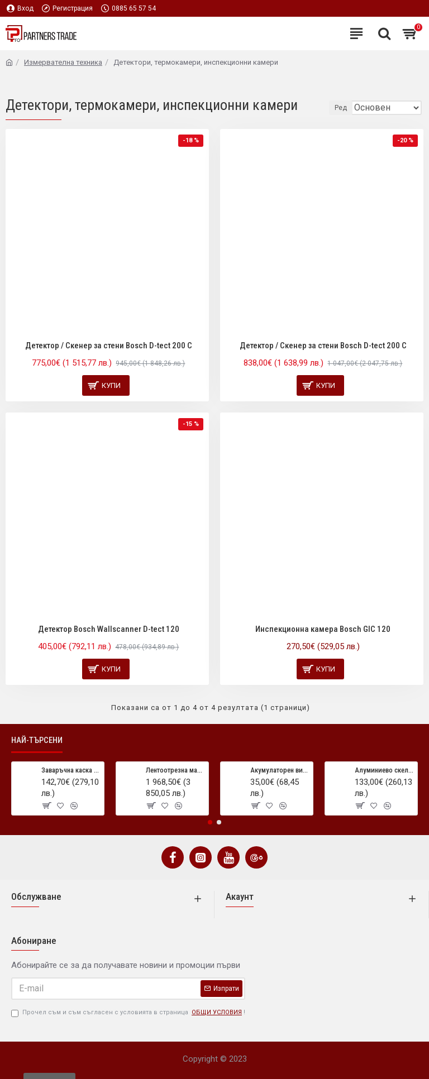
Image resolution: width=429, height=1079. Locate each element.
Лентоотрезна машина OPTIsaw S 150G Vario (175, 770)
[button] (210, 822)
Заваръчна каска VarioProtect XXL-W (70, 770)
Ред (341, 108)
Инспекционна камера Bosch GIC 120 (322, 629)
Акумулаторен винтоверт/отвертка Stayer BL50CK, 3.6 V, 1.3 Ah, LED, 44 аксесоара (279, 770)
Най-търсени (37, 740)
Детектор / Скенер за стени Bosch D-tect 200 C (108, 346)
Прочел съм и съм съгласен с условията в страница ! (128, 1013)
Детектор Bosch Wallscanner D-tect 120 (108, 629)
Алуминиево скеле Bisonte (384, 770)
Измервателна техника (63, 62)
